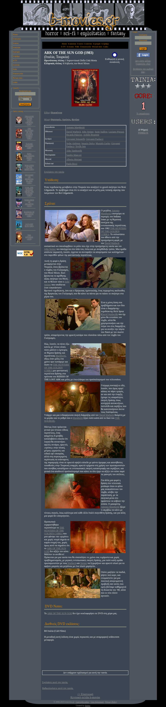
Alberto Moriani (74, 159)
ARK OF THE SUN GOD (59, 613)
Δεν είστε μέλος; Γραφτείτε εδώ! (143, 62)
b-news (16, 43)
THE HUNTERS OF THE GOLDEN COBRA (113, 231)
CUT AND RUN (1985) (29, 225)
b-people (16, 52)
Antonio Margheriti (75, 127)
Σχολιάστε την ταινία (54, 171)
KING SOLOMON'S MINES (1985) (29, 157)
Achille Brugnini (91, 134)
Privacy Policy (111, 702)
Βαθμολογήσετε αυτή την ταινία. (57, 688)
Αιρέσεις (66, 119)
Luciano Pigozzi (116, 131)
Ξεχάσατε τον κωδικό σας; (143, 70)
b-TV (15, 60)
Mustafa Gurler (103, 143)
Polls (15, 69)
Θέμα (46, 119)
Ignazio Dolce (88, 143)
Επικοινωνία (18, 73)
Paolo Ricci (71, 163)
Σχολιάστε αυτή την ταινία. (55, 682)
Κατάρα (75, 119)
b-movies (16, 47)
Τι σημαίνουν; (143, 113)
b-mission (17, 39)
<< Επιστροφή (85, 694)
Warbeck (72, 563)
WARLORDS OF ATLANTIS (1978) (29, 203)
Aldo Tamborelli (74, 150)
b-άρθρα (16, 56)
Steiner (83, 563)
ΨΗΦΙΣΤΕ (143, 132)
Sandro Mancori (74, 155)
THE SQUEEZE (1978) (29, 237)
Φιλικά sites (17, 78)
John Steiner (88, 131)
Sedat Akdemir (73, 143)
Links (15, 82)
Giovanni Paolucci (94, 139)
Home (15, 34)
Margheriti (61, 355)
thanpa (87, 705)
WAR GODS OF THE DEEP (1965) (29, 167)
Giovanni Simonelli (75, 139)
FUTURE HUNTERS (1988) (29, 146)
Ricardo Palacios (74, 134)
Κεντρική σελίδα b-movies (85, 697)
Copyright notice (82, 702)
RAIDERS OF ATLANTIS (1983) (29, 214)
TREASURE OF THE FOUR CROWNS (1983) (29, 120)
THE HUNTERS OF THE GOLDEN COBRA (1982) (29, 133)
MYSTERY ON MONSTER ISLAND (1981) (29, 179)
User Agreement (97, 702)
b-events (16, 65)
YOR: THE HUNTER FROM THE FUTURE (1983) (29, 191)
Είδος (46, 112)
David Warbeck (73, 131)
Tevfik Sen (80, 146)
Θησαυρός (56, 119)
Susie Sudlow (101, 131)
